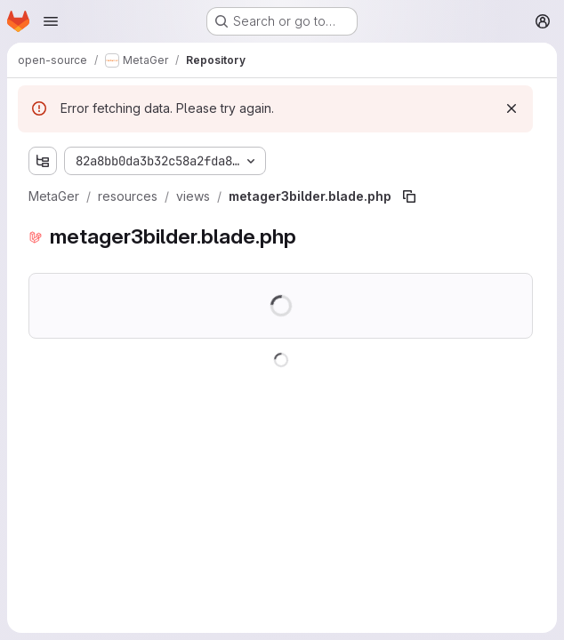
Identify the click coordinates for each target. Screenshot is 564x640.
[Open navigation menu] (50, 21)
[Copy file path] (409, 196)
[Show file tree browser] (42, 161)
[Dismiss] (511, 108)
